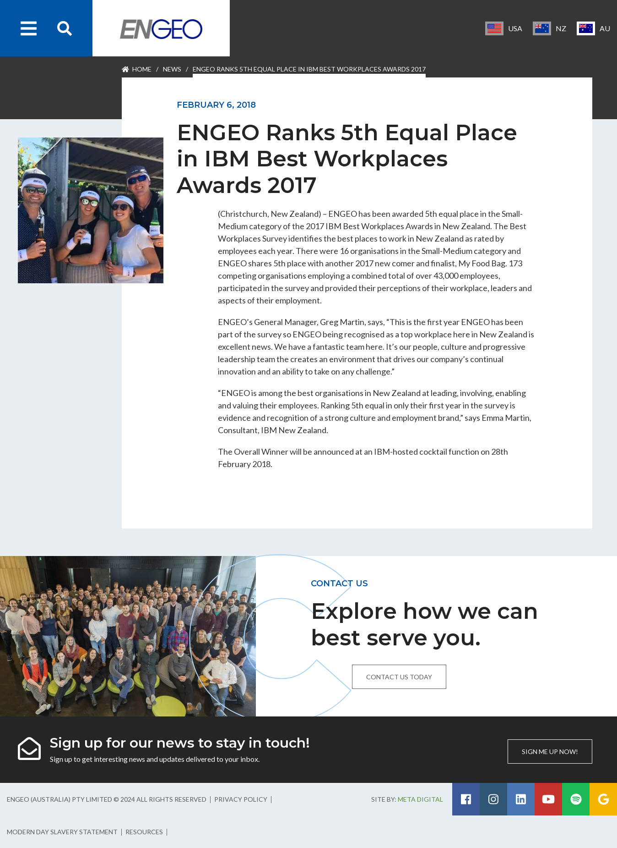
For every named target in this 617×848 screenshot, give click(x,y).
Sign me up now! (550, 751)
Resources (144, 832)
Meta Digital (420, 799)
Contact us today (399, 677)
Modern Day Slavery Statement (62, 832)
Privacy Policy (240, 799)
